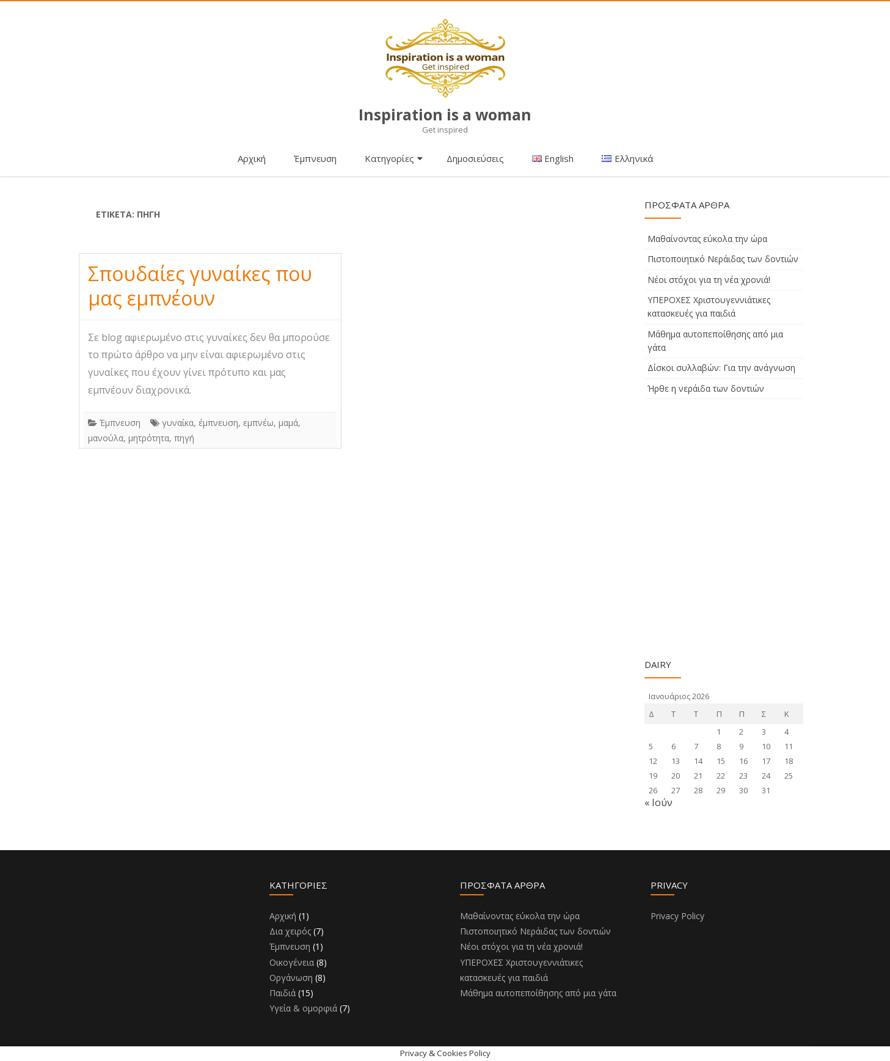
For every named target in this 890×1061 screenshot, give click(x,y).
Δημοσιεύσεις (475, 158)
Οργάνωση (291, 977)
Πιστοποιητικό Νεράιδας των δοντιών (722, 259)
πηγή (184, 438)
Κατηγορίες (389, 158)
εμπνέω (258, 422)
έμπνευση (218, 422)
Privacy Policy (677, 916)
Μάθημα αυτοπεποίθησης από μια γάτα (538, 993)
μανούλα (105, 438)
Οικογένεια (291, 962)
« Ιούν (658, 802)
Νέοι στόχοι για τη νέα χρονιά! (708, 279)
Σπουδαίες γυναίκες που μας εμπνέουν (200, 285)
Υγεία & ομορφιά (303, 1008)
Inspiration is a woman (445, 114)
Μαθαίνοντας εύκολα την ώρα (707, 238)
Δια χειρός (290, 931)
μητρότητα (148, 438)
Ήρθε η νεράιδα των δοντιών (705, 388)
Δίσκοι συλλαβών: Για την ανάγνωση (721, 367)
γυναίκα (178, 422)
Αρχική (252, 158)
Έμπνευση (315, 158)
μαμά (288, 422)
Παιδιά (282, 993)
